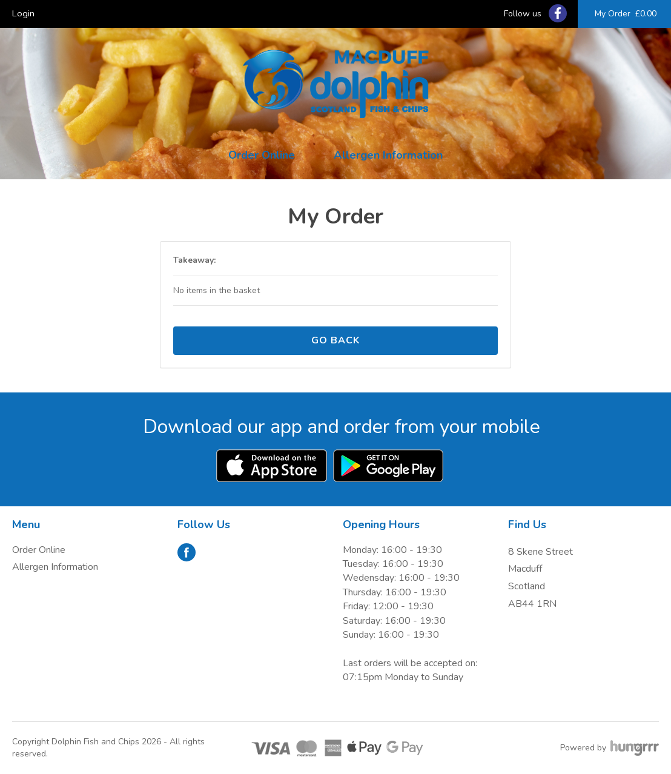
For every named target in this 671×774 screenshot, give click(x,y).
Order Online (261, 155)
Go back (335, 340)
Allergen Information (388, 155)
